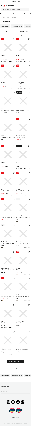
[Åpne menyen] (1, 5)
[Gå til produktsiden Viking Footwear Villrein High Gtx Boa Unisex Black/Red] (8, 260)
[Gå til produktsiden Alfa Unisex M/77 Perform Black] (23, 154)
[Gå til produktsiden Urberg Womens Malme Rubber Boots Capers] (23, 260)
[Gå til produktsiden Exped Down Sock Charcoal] (8, 340)
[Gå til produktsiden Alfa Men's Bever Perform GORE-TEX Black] (8, 101)
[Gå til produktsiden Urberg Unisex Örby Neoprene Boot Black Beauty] (23, 181)
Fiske (1, 13)
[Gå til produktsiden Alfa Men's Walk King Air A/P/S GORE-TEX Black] (23, 101)
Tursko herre (5, 26)
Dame (26, 13)
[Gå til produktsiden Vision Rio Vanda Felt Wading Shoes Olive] (8, 127)
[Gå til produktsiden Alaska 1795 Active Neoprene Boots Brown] (8, 233)
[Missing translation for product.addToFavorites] (13, 39)
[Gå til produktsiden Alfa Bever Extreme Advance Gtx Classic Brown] (8, 313)
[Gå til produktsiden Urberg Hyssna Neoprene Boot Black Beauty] (8, 74)
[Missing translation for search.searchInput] (2, 9)
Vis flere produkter (15, 361)
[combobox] (15, 9)
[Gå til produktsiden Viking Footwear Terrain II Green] (23, 74)
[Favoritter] (19, 5)
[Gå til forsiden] (8, 5)
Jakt (7, 13)
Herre (20, 13)
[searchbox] (16, 9)
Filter (5, 31)
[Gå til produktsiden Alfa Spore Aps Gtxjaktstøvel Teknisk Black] (23, 340)
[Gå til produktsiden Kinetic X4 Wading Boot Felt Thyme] (8, 154)
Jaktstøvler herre (17, 26)
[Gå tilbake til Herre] (2, 22)
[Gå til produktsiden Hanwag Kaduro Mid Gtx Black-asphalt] (8, 286)
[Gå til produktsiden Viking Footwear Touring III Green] (23, 127)
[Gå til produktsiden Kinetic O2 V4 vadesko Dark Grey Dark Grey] (8, 47)
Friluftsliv (13, 13)
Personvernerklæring (9, 423)
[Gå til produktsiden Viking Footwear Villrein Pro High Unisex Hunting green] (23, 233)
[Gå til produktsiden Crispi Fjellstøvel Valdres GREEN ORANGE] (23, 47)
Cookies (25, 423)
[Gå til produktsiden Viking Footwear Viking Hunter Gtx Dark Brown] (23, 313)
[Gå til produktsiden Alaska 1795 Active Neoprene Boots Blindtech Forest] (23, 207)
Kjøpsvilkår (19, 423)
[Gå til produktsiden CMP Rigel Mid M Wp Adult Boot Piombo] (23, 286)
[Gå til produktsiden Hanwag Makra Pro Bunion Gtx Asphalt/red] (8, 207)
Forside (3, 17)
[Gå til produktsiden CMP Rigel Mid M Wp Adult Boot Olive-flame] (8, 181)
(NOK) (15, 417)
